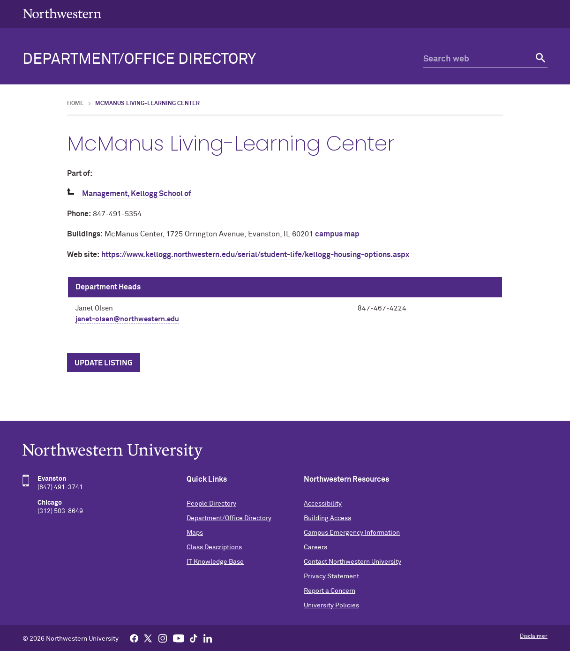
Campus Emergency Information (352, 533)
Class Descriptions (214, 547)
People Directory (211, 503)
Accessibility (323, 503)
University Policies (331, 605)
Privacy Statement (331, 576)
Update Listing (104, 363)
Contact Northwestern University (352, 562)
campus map (337, 234)
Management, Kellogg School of (136, 193)
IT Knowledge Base (215, 562)
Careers (315, 547)
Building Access (327, 518)
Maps (195, 533)
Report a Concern (329, 591)
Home (75, 103)
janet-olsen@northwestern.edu (127, 319)
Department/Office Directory (139, 59)
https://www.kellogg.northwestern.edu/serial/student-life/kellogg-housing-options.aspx (255, 254)
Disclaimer (534, 636)
